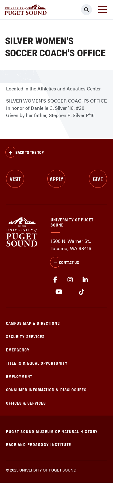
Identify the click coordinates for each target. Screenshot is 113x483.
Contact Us (64, 263)
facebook (55, 280)
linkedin (85, 280)
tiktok (81, 292)
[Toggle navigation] (102, 10)
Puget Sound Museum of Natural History (52, 431)
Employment (19, 376)
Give (98, 178)
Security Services (25, 336)
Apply (56, 178)
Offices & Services (26, 403)
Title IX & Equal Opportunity (36, 363)
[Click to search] (86, 9)
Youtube (59, 292)
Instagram (70, 280)
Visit (15, 178)
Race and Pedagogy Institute (38, 444)
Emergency (18, 349)
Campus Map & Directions (33, 323)
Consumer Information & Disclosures (46, 389)
